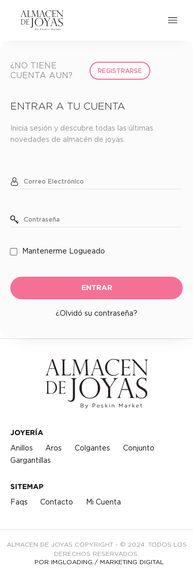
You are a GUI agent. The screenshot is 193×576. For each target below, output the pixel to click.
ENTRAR (96, 287)
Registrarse (120, 71)
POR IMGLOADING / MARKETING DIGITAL (99, 562)
